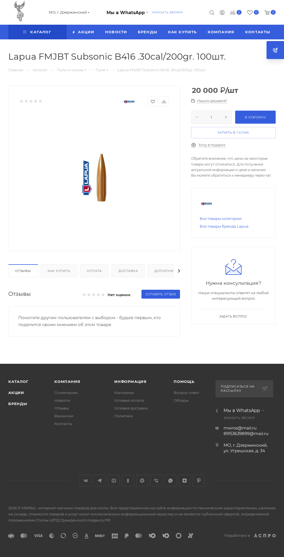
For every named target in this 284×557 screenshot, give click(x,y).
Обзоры (181, 400)
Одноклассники (128, 481)
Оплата (94, 271)
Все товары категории (221, 218)
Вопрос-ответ (186, 392)
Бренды (17, 403)
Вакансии (63, 416)
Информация (130, 381)
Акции (16, 392)
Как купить (59, 271)
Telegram (100, 481)
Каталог (18, 381)
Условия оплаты (129, 400)
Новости (62, 400)
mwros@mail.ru (240, 428)
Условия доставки (131, 408)
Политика (123, 416)
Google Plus (142, 481)
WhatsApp (170, 481)
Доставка (128, 271)
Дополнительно (171, 271)
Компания (67, 381)
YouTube (114, 481)
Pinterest (199, 481)
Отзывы (23, 271)
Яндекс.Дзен (185, 481)
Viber (156, 481)
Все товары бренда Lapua (224, 226)
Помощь (184, 381)
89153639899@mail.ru (246, 433)
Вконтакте (86, 481)
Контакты (63, 423)
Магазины (124, 392)
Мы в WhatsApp (125, 12)
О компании (66, 392)
